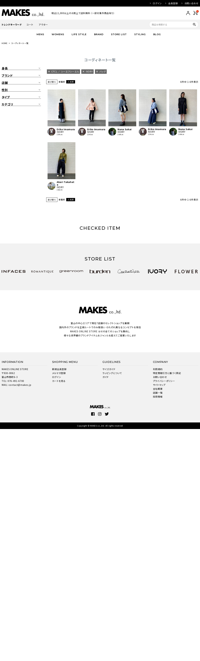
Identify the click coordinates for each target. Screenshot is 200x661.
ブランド (7, 75)
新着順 (62, 81)
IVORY (60, 132)
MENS (40, 34)
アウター (43, 24)
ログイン (157, 3)
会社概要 (158, 388)
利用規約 (158, 369)
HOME (5, 43)
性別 (5, 90)
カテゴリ (7, 104)
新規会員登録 (59, 369)
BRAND (98, 34)
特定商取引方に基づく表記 (167, 373)
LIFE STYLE (79, 34)
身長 (5, 68)
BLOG (157, 34)
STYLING (140, 34)
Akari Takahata (65, 183)
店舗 (5, 82)
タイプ (6, 97)
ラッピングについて (112, 373)
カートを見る (59, 381)
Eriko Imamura (66, 129)
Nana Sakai (125, 129)
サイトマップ (159, 384)
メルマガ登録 (59, 373)
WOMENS (58, 34)
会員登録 (173, 3)
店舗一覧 (158, 392)
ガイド (105, 377)
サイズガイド (108, 369)
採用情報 (158, 396)
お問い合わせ (191, 3)
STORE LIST (119, 34)
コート (30, 24)
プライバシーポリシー (164, 381)
